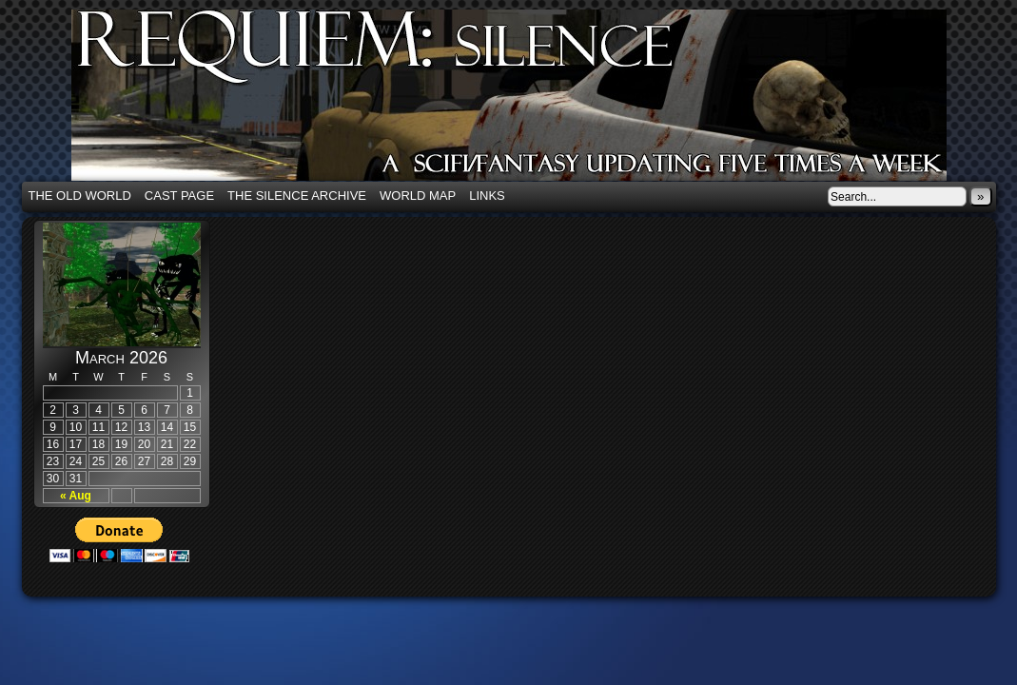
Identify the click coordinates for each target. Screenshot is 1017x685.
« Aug (75, 495)
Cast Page (179, 195)
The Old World (80, 195)
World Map (418, 195)
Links (487, 195)
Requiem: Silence (537, 101)
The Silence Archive (296, 195)
